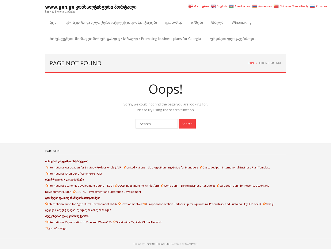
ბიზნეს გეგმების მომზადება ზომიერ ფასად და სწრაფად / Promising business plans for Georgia (125, 38)
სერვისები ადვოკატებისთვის (232, 38)
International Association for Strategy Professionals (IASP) (86, 167)
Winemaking (242, 22)
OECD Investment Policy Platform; (139, 185)
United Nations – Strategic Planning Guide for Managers (163, 167)
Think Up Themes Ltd (157, 243)
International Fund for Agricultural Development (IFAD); (83, 204)
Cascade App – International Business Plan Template (236, 167)
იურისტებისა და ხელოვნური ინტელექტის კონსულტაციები (111, 22)
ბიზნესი (197, 22)
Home (251, 62)
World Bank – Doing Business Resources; (190, 185)
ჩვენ (52, 22)
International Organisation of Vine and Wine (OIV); (80, 222)
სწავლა (217, 22)
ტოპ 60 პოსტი (57, 228)
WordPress (191, 243)
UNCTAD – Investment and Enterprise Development (108, 192)
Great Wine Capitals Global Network (139, 222)
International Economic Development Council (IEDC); (81, 185)
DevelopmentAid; (132, 204)
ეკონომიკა (174, 22)
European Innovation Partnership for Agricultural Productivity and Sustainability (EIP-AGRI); (204, 204)
